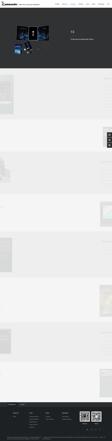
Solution (80, 4)
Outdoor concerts (33, 424)
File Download (65, 416)
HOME (57, 4)
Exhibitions (32, 427)
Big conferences (33, 421)
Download (101, 4)
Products (73, 4)
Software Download (66, 419)
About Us (65, 4)
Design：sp (102, 437)
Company (48, 416)
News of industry (50, 419)
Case (87, 4)
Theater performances (34, 416)
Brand (14, 416)
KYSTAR (22, 404)
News (93, 4)
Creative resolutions (34, 419)
